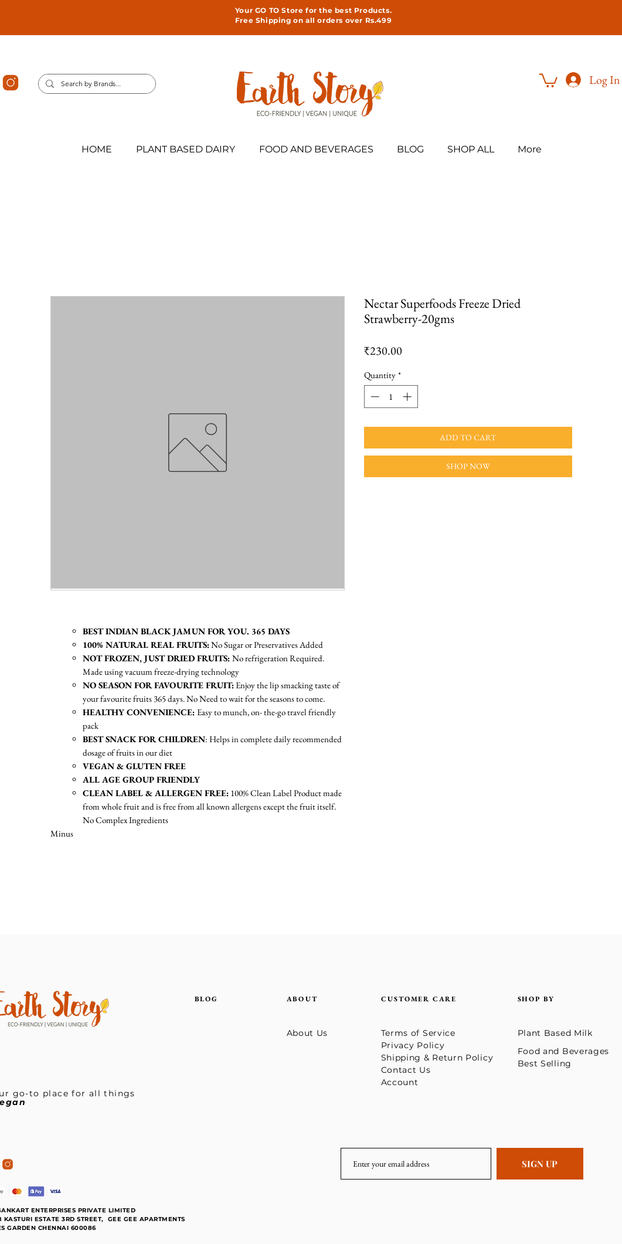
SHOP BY (538, 999)
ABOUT (302, 999)
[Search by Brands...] (96, 84)
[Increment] (408, 396)
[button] (548, 79)
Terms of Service (418, 1033)
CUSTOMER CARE (419, 999)
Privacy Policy (413, 1045)
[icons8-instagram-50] (10, 82)
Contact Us (406, 1070)
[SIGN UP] (540, 1164)
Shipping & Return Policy (439, 1057)
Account (400, 1082)
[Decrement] (374, 396)
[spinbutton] (390, 396)
